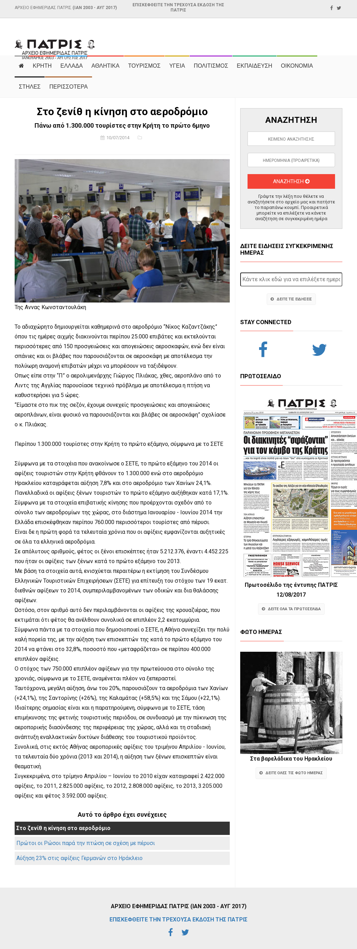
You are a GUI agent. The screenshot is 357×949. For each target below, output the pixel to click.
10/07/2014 (117, 137)
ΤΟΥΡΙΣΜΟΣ (144, 66)
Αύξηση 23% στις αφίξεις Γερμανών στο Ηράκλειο (79, 858)
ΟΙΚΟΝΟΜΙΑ (297, 66)
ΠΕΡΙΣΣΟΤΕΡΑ (68, 87)
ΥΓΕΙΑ (177, 66)
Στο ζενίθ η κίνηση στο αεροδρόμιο (63, 828)
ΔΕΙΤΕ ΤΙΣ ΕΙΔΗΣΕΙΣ (291, 299)
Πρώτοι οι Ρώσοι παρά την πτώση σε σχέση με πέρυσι (85, 843)
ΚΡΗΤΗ (42, 66)
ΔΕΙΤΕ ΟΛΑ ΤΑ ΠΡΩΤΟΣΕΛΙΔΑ (291, 609)
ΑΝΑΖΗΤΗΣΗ (291, 181)
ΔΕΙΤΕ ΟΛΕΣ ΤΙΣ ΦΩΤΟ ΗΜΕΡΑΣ (291, 773)
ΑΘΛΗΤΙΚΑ (105, 66)
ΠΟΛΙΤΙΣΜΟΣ (211, 66)
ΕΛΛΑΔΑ (71, 66)
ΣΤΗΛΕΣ (29, 87)
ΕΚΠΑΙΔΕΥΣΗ (254, 66)
